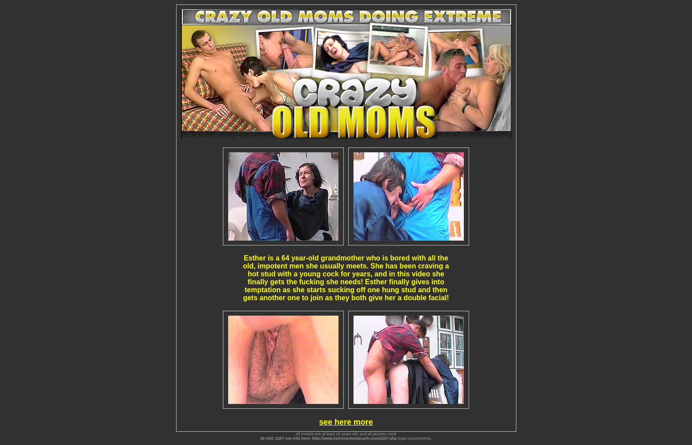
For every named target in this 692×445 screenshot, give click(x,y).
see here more (346, 422)
